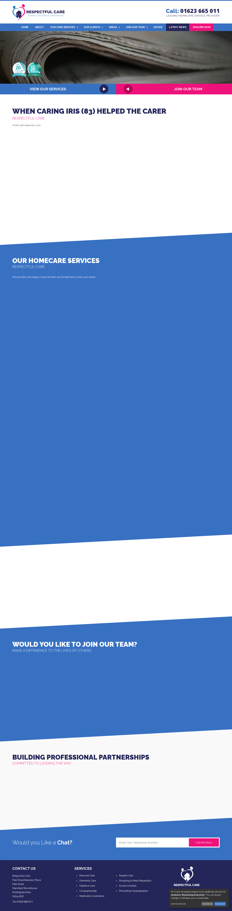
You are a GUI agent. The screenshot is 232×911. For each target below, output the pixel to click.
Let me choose (178, 904)
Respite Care (126, 875)
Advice (158, 27)
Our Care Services (62, 27)
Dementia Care (87, 880)
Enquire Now (202, 27)
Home (24, 27)
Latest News (177, 27)
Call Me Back (204, 842)
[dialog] (199, 898)
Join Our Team (135, 27)
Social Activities (127, 885)
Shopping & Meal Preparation (135, 880)
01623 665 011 (200, 11)
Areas (113, 27)
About (39, 27)
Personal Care (87, 875)
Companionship (88, 890)
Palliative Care (87, 885)
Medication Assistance (91, 896)
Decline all (207, 904)
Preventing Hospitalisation (133, 890)
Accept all (220, 904)
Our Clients (92, 27)
